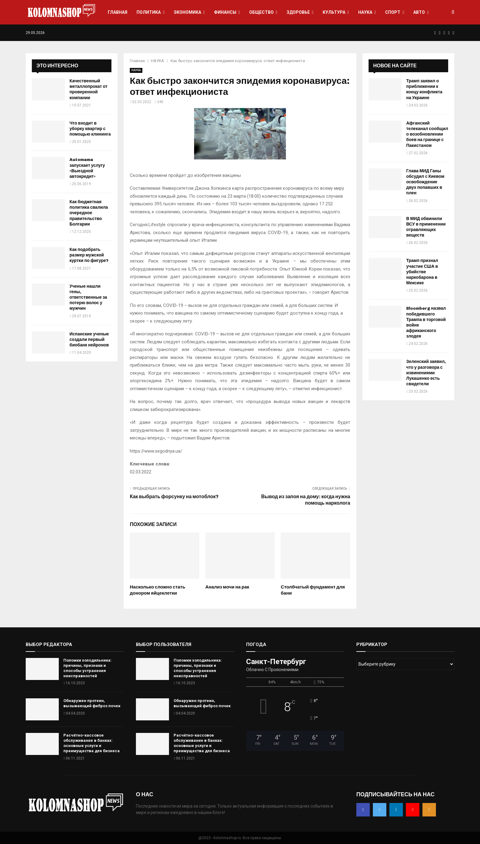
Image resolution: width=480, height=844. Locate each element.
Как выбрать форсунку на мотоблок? (174, 496)
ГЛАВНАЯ (117, 12)
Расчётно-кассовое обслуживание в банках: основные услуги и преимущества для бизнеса (91, 743)
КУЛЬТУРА (334, 12)
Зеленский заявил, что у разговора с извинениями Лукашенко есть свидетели (426, 373)
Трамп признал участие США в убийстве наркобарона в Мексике (422, 272)
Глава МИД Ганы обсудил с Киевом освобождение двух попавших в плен (425, 182)
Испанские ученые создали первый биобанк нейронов (89, 339)
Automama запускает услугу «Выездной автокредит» (87, 168)
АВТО (419, 12)
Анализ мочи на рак (227, 587)
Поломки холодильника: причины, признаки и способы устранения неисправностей (87, 668)
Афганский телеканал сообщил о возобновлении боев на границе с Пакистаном (427, 134)
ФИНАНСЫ (225, 12)
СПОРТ (392, 12)
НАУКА (365, 12)
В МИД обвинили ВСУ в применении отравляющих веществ (426, 227)
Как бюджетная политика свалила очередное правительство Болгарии (88, 213)
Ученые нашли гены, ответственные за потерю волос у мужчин (88, 297)
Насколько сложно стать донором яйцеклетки (157, 590)
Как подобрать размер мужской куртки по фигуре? (88, 255)
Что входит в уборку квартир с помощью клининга (90, 129)
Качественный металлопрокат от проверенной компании (88, 89)
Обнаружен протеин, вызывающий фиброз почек (91, 703)
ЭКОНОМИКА (187, 12)
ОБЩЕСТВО (261, 12)
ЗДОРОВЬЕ (298, 12)
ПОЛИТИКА (149, 12)
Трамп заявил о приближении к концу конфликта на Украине (424, 89)
